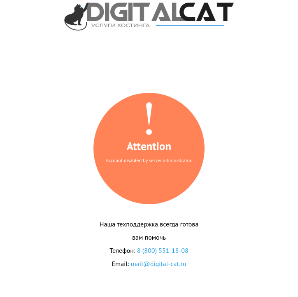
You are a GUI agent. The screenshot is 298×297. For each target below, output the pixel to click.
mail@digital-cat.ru (158, 263)
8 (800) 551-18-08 (163, 250)
